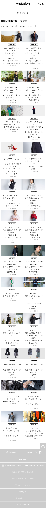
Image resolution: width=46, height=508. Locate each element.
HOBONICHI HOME (36, 466)
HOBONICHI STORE (13, 466)
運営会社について (23, 498)
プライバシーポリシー (23, 485)
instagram (13, 452)
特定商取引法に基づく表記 (23, 478)
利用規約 (23, 492)
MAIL (25, 459)
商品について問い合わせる (23, 472)
